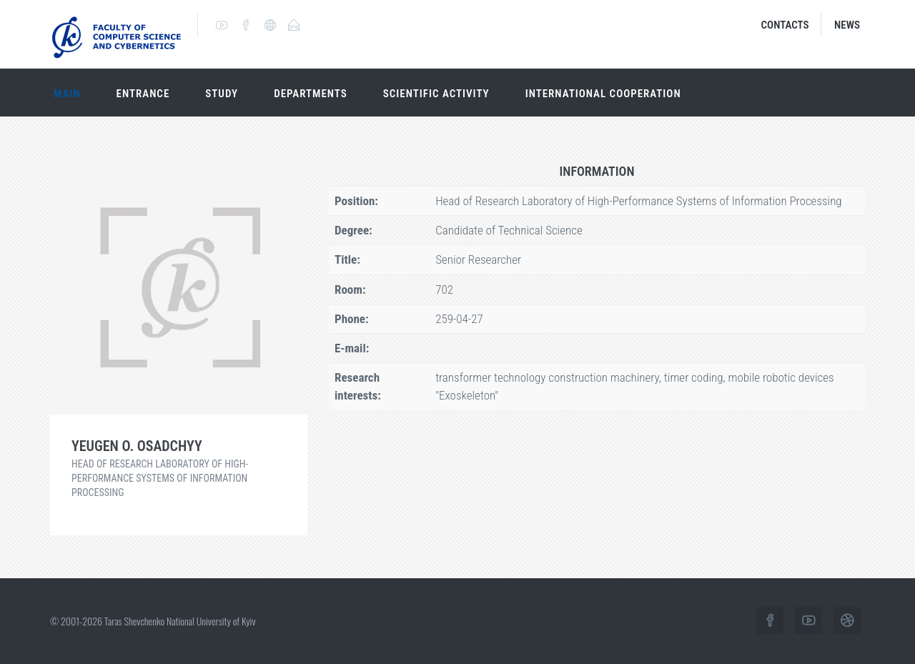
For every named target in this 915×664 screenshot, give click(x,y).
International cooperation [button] (603, 93)
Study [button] (221, 93)
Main (67, 93)
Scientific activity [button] (436, 93)
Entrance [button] (143, 93)
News (847, 25)
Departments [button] (310, 93)
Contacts (785, 25)
